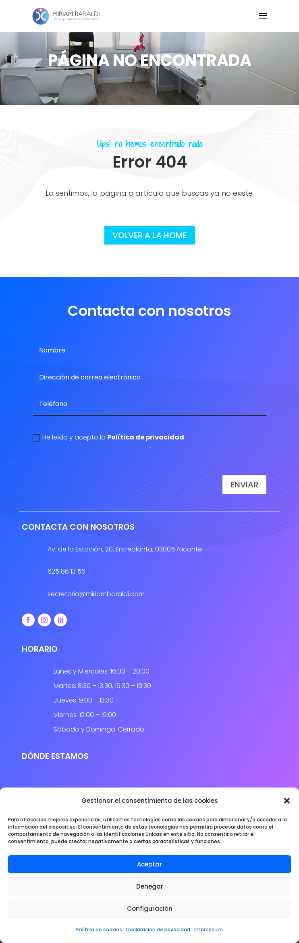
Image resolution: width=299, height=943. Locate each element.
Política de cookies (99, 929)
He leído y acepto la (108, 437)
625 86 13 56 (66, 571)
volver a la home (149, 235)
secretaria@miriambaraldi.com (96, 594)
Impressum (208, 929)
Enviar (244, 484)
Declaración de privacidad (158, 929)
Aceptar (149, 864)
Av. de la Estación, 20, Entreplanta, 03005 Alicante (125, 549)
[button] (287, 801)
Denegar (149, 886)
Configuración (149, 908)
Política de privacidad (145, 437)
